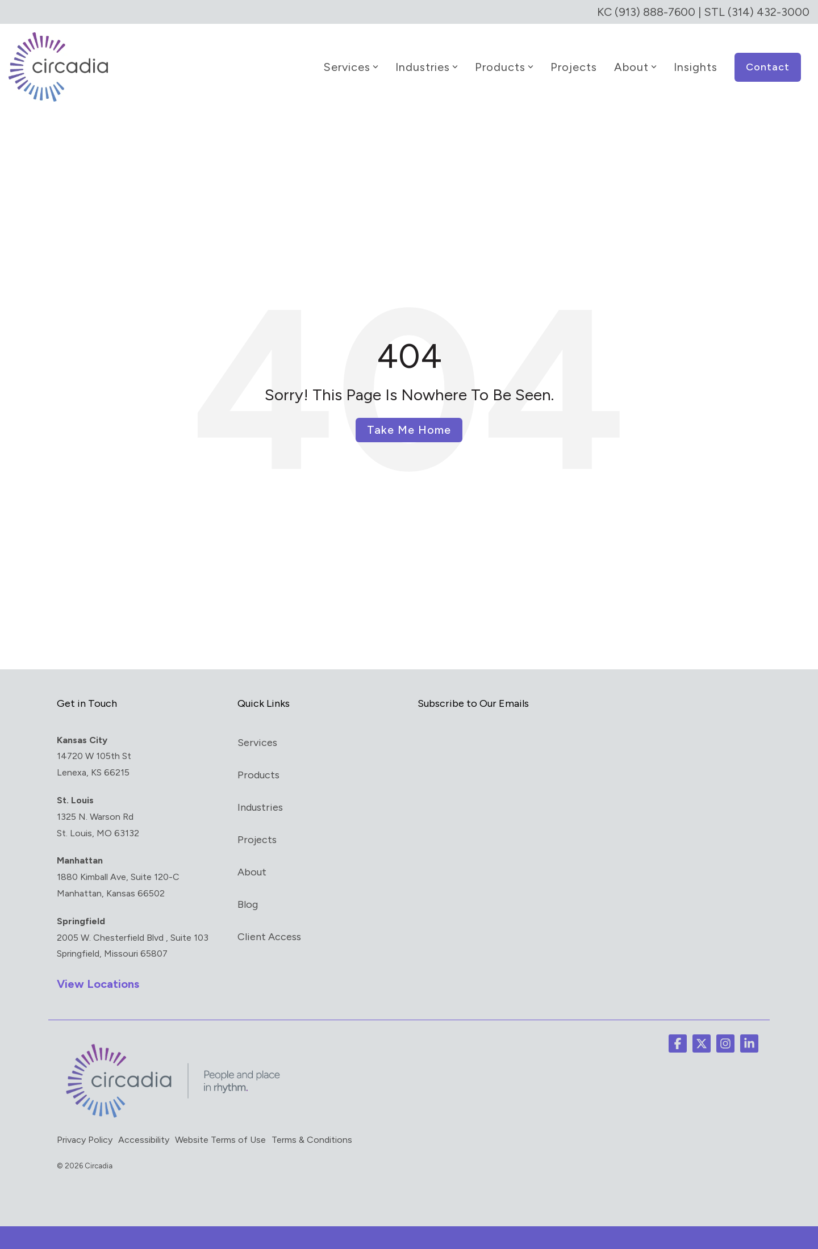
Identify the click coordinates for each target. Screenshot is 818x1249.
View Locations (98, 984)
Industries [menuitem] (260, 807)
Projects (573, 67)
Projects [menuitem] (257, 839)
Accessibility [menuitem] (143, 1139)
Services (350, 67)
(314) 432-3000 (768, 12)
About (635, 67)
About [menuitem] (251, 872)
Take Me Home (409, 430)
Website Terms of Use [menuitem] (220, 1139)
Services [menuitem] (257, 742)
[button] (678, 1043)
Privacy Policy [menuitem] (84, 1139)
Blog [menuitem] (247, 904)
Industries (426, 67)
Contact (768, 67)
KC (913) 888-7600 (646, 12)
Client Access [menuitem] (269, 937)
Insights (695, 67)
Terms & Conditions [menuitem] (312, 1139)
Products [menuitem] (258, 775)
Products (504, 67)
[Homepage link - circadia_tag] (170, 1117)
